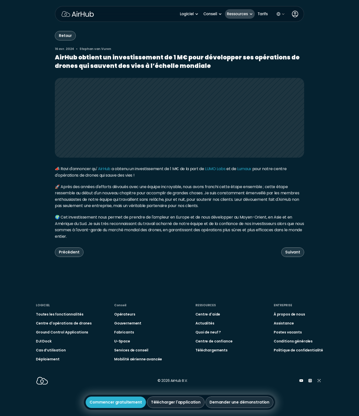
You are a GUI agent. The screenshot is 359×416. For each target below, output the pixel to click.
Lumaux (244, 169)
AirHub (104, 169)
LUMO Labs (215, 169)
